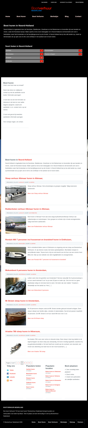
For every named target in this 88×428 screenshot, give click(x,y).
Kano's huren (30, 387)
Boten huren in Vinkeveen (53, 371)
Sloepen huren (30, 378)
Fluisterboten (63, 50)
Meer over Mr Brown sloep (36, 318)
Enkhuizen (22, 243)
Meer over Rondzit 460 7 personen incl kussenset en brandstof (47, 259)
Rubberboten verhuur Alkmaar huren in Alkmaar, (27, 209)
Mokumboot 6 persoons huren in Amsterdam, (26, 270)
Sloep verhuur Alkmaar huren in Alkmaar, (24, 178)
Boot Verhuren (38, 16)
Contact (78, 16)
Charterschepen (63, 54)
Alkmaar (21, 182)
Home (8, 16)
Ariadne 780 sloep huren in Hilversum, (22, 331)
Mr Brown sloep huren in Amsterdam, (22, 301)
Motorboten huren (31, 373)
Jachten (24, 50)
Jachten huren (30, 369)
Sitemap (72, 422)
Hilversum (22, 335)
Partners (80, 422)
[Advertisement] (15, 139)
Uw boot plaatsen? (66, 2)
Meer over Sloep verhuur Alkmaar (38, 193)
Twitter (12, 370)
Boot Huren (21, 16)
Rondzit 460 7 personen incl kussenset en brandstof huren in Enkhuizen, (38, 240)
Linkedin (12, 377)
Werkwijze (54, 16)
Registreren (80, 2)
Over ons (54, 2)
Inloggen (44, 2)
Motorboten (24, 54)
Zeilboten (24, 61)
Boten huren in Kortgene (53, 385)
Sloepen (24, 57)
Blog (67, 16)
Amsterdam (22, 274)
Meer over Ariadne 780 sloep (36, 351)
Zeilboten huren (31, 382)
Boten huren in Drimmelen (53, 380)
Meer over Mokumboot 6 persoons (38, 290)
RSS (11, 380)
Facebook (12, 373)
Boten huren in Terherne (53, 376)
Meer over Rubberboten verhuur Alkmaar (40, 226)
